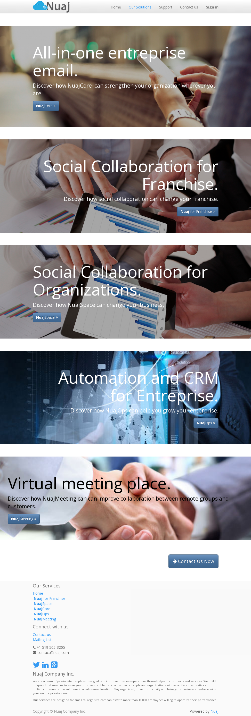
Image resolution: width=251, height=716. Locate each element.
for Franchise (198, 211)
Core (46, 105)
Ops (206, 422)
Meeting (44, 619)
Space (47, 317)
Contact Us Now (193, 561)
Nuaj (214, 711)
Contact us (42, 634)
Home (38, 593)
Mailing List (42, 639)
